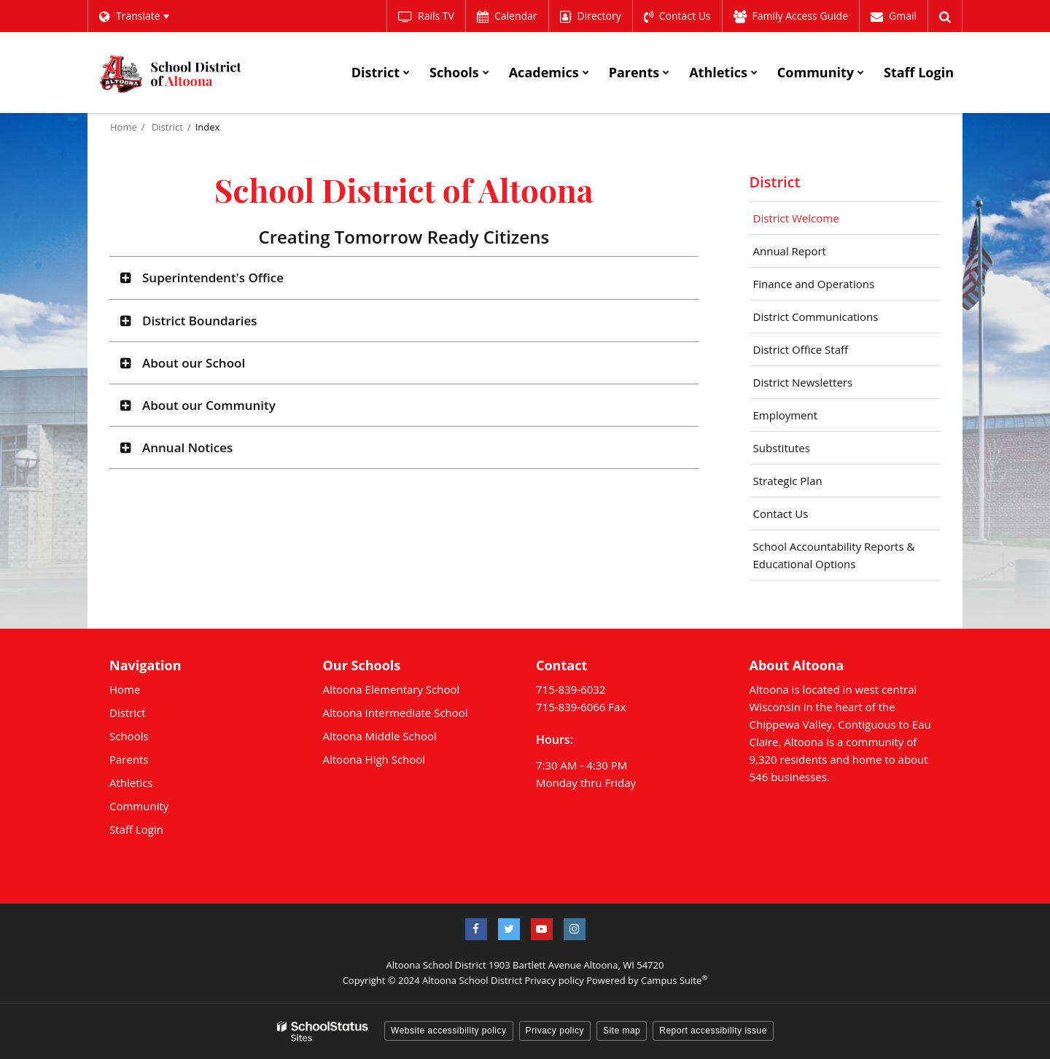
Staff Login (136, 828)
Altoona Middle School (380, 735)
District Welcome (796, 217)
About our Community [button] (209, 404)
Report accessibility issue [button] (713, 1030)
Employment (785, 414)
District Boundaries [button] (199, 319)
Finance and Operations (814, 283)
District (167, 126)
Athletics (131, 782)
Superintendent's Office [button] (213, 276)
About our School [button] (193, 362)
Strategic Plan (787, 480)
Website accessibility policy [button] (449, 1030)
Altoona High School (374, 758)
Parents (129, 758)
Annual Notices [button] (187, 446)
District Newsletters (803, 381)
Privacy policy (553, 979)
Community (138, 805)
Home (123, 126)
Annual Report (810, 254)
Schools (129, 735)
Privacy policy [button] (555, 1030)
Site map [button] (621, 1030)
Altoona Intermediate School (395, 712)
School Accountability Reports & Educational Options (834, 554)
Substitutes (781, 447)
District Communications (816, 316)
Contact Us (781, 512)
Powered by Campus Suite (646, 979)
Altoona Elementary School (391, 688)
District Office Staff (821, 352)
